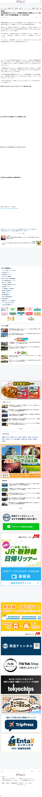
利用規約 (3, 783)
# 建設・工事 (23, 229)
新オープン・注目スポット (6, 439)
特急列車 (12, 437)
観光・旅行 (30, 439)
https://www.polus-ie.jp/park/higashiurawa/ (10, 208)
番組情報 (33, 8)
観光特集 (9, 8)
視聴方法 (37, 8)
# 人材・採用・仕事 (32, 229)
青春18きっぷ (21, 8)
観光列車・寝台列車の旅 (6, 290)
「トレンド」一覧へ (21, 233)
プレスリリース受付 (28, 783)
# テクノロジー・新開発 (17, 229)
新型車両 (16, 8)
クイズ (26, 8)
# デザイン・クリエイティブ (7, 229)
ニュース (29, 8)
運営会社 (7, 783)
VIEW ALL (21, 428)
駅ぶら (13, 8)
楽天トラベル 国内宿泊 (6, 282)
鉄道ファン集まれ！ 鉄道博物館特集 (8, 278)
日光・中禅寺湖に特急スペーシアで (8, 280)
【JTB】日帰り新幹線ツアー (7, 304)
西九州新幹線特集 (5, 294)
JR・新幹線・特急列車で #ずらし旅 (8, 284)
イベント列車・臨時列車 (16, 439)
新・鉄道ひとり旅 (24, 439)
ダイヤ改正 (20, 437)
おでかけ (5, 8)
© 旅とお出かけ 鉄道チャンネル (21, 784)
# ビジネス (9, 230)
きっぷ (16, 437)
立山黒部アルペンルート (6, 286)
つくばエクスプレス (35, 437)
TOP (1, 8)
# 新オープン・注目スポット (23, 230)
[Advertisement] (21, 219)
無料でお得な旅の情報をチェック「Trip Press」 (10, 780)
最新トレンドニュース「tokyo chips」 (9, 778)
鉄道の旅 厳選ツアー (6, 298)
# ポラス (27, 229)
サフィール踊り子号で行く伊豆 (7, 302)
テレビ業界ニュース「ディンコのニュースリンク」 (26, 778)
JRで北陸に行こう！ (6, 272)
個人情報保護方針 (14, 783)
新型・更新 (35, 439)
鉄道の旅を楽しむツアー (6, 274)
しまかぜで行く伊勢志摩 (6, 276)
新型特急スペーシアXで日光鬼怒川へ (9, 300)
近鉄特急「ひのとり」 (6, 292)
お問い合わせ (21, 783)
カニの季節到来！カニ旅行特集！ (8, 288)
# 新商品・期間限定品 (15, 230)
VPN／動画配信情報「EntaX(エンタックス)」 (28, 780)
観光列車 (3, 441)
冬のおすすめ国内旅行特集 (7, 296)
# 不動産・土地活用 (4, 230)
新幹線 (30, 437)
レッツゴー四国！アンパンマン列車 (8, 270)
